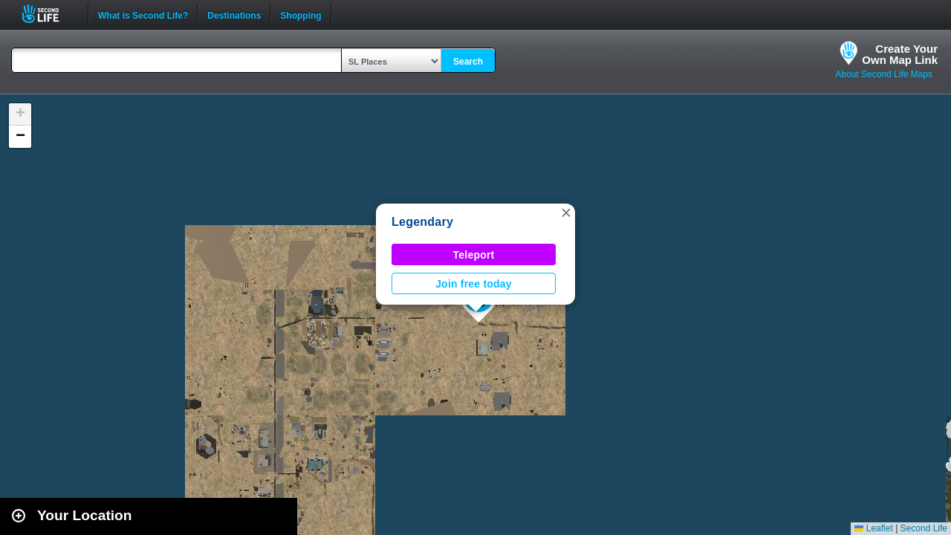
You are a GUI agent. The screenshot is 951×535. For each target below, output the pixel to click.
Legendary (422, 221)
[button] (566, 212)
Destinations (234, 14)
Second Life (49, 14)
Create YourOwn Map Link (900, 54)
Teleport (474, 255)
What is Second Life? (143, 14)
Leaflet (873, 528)
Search (468, 61)
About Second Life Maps (883, 74)
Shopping (300, 14)
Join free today (473, 284)
